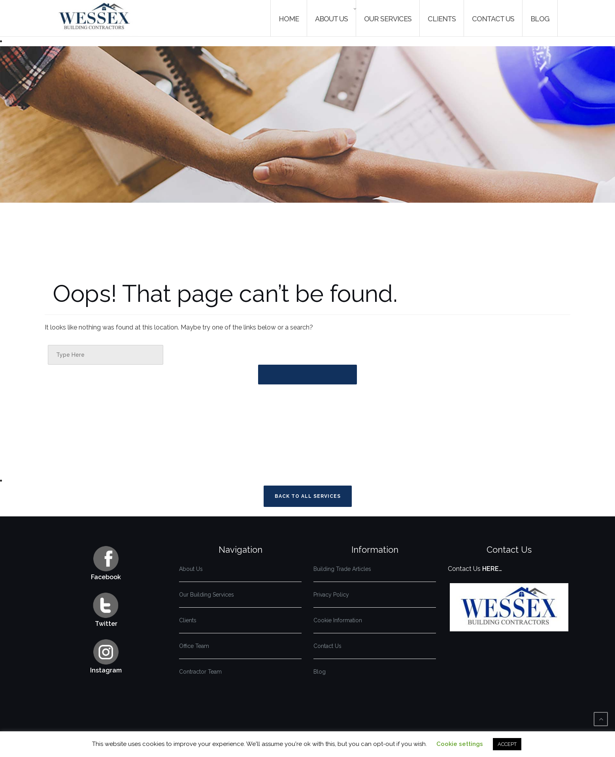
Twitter (106, 623)
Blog (539, 19)
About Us (331, 19)
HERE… (492, 568)
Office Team (194, 646)
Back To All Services (308, 496)
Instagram (106, 670)
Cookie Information (337, 620)
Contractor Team (200, 671)
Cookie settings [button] (459, 744)
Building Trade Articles (342, 569)
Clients (442, 19)
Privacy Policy (331, 594)
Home (289, 19)
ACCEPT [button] (507, 744)
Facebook (106, 577)
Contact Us (493, 19)
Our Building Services (206, 594)
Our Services (387, 19)
